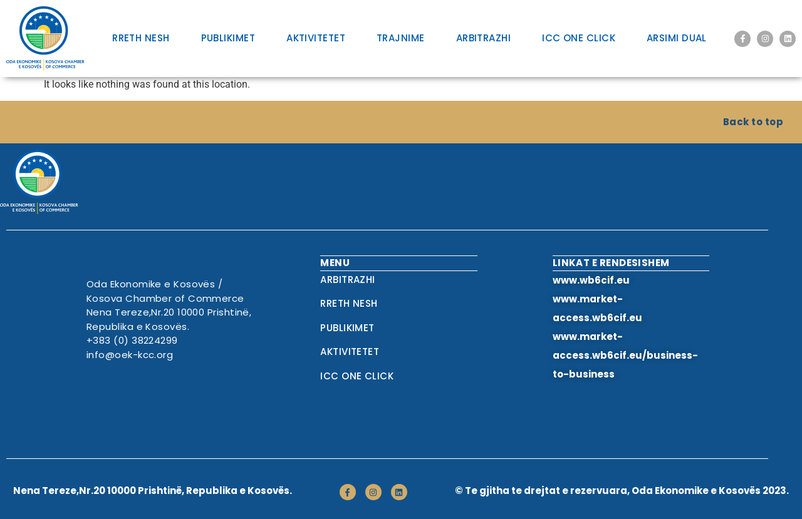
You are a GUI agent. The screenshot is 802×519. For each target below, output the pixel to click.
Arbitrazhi (483, 37)
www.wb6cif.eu (591, 280)
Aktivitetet (315, 37)
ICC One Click (578, 37)
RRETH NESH (141, 37)
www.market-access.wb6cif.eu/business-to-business (625, 355)
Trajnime (401, 37)
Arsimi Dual (677, 37)
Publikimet (228, 37)
